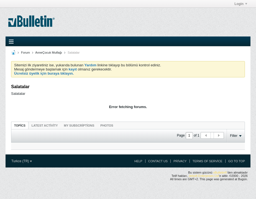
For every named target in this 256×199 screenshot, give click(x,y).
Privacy (179, 161)
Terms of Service (207, 161)
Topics (19, 125)
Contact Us (158, 161)
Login (240, 4)
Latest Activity (45, 125)
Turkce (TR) (21, 161)
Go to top (236, 161)
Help (138, 161)
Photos (106, 125)
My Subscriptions (79, 125)
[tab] (20, 125)
